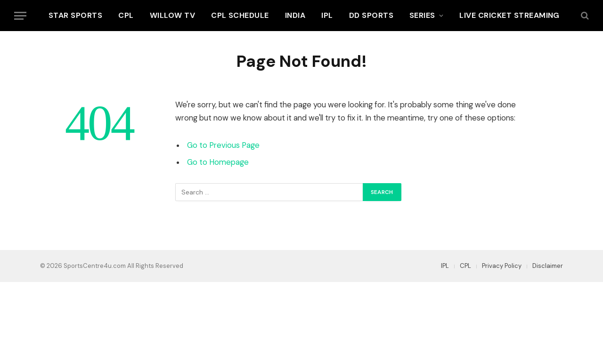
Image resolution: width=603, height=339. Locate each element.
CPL (125, 15)
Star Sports (75, 15)
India (295, 15)
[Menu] (20, 15)
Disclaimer (547, 266)
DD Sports (371, 15)
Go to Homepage (218, 162)
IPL (327, 15)
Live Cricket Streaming (509, 15)
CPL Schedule (240, 15)
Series (422, 15)
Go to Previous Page (223, 145)
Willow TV (172, 15)
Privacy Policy (502, 266)
